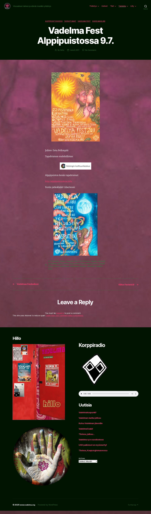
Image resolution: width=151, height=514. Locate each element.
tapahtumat (70, 25)
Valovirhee (52, 272)
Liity (132, 8)
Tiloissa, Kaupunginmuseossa (94, 453)
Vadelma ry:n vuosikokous (92, 443)
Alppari (63, 265)
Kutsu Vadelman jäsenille (92, 426)
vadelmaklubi (100, 25)
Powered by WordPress (49, 508)
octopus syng (77, 267)
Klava (68, 267)
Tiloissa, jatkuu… (87, 437)
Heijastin (94, 265)
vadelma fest (78, 270)
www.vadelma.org (28, 508)
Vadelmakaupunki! (88, 415)
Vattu (62, 53)
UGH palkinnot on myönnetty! (94, 448)
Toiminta (122, 8)
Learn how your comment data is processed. (64, 319)
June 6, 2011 (74, 53)
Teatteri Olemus (61, 270)
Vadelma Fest (84, 25)
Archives (82, 462)
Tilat (112, 8)
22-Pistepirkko (53, 265)
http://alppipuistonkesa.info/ (60, 184)
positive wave (88, 267)
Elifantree (87, 265)
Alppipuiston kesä (53, 25)
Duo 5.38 (78, 265)
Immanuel (51, 267)
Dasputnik (70, 265)
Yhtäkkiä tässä (62, 272)
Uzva (70, 270)
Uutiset (105, 8)
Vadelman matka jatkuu (91, 421)
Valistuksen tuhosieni (92, 270)
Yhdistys (93, 8)
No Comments (90, 53)
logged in (60, 316)
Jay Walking (61, 267)
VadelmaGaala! (87, 432)
